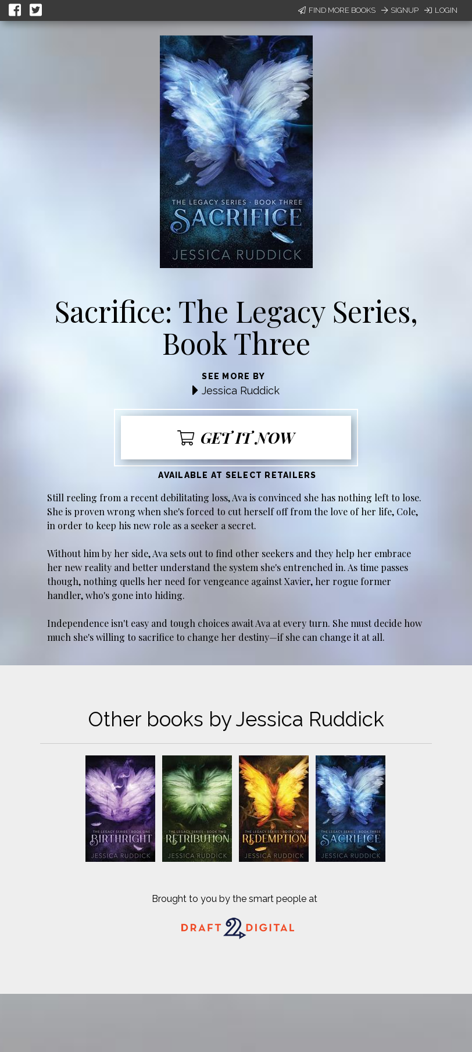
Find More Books (337, 10)
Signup (400, 10)
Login (440, 10)
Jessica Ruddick (241, 390)
